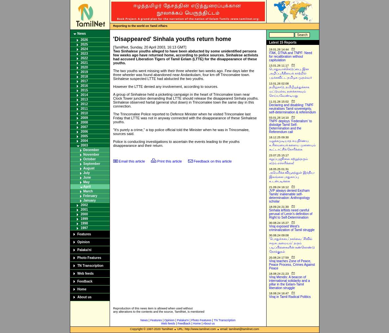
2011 (84, 108)
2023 (84, 53)
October (89, 159)
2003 (84, 145)
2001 (84, 209)
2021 (84, 63)
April (87, 186)
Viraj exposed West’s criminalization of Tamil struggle (292, 228)
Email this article (132, 161)
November (91, 154)
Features (84, 234)
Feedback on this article (213, 161)
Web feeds (85, 273)
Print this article (169, 161)
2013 (84, 99)
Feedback (85, 281)
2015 (84, 90)
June (87, 177)
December (91, 150)
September (91, 164)
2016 (84, 86)
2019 (84, 72)
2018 (84, 76)
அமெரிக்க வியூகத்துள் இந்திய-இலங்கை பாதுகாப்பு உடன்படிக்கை (292, 177)
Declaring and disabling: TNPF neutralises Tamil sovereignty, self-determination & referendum (292, 108)
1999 (84, 219)
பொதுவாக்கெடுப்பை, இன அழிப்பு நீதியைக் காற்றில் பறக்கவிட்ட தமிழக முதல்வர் (290, 73)
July (86, 173)
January (89, 200)
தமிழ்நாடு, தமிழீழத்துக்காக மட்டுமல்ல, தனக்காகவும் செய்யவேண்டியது (289, 91)
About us (84, 297)
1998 (84, 223)
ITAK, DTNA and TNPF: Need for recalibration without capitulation (290, 56)
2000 (84, 214)
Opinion (83, 242)
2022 (84, 58)
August (89, 168)
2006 (84, 131)
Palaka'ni (84, 250)
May (86, 182)
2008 (84, 122)
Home (82, 289)
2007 (84, 127)
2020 (84, 67)
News (81, 33)
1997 (84, 228)
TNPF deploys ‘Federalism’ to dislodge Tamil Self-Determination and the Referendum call (290, 126)
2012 (84, 104)
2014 (84, 95)
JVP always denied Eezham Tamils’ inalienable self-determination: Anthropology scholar (289, 196)
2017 (84, 81)
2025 (84, 44)
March (88, 191)
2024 (84, 49)
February (90, 196)
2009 (84, 118)
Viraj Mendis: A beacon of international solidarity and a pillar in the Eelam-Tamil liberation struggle (289, 282)
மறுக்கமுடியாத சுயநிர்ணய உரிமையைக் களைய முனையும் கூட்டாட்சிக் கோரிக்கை (292, 145)
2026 (84, 40)
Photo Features (89, 258)
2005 (84, 136)
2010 (84, 113)
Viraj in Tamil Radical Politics (290, 297)
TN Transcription (90, 265)
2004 (84, 141)
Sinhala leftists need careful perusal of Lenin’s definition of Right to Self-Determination (291, 213)
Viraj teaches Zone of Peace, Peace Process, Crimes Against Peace (292, 264)
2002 (84, 205)
